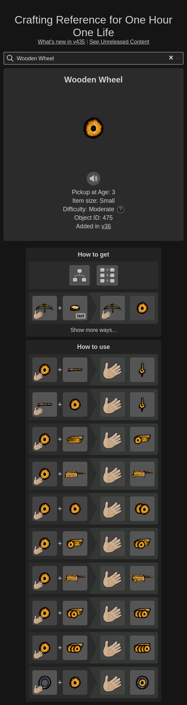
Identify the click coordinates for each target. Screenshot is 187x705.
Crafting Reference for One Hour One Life (93, 26)
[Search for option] (45, 58)
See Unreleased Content (119, 42)
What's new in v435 (61, 42)
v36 (106, 226)
